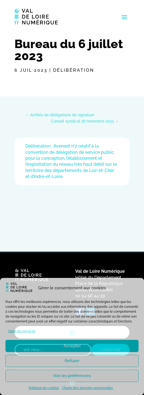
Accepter (72, 345)
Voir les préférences (72, 375)
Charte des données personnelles (87, 388)
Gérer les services (21, 331)
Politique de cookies (44, 388)
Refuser (72, 360)
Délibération (73, 70)
